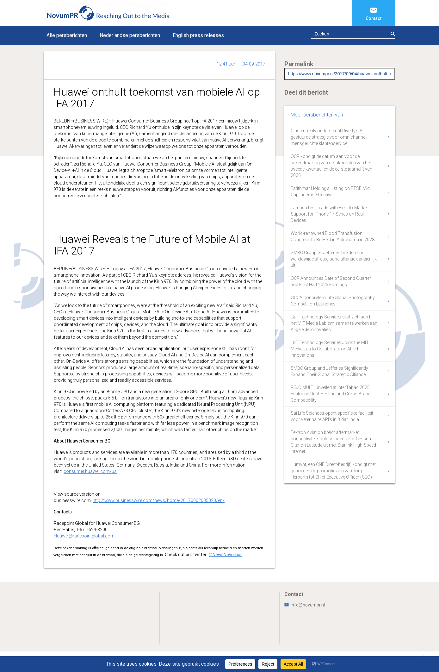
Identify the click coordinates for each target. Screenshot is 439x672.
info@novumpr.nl (304, 604)
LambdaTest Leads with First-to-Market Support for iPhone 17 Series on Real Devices (329, 214)
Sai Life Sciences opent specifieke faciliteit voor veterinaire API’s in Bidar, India (332, 416)
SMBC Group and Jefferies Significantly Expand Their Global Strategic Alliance (329, 371)
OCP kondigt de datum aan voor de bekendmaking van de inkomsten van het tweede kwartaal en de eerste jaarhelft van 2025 (331, 166)
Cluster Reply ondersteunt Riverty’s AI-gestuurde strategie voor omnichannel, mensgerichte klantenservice (329, 137)
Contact (373, 18)
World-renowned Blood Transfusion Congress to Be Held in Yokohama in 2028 (332, 236)
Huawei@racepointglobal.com (84, 535)
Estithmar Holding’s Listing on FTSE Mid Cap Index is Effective (330, 191)
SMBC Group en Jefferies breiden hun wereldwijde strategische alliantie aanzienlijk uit (334, 259)
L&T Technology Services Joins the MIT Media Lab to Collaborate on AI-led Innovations (330, 349)
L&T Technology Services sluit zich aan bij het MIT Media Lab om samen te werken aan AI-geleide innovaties (334, 323)
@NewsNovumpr (225, 554)
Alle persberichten (66, 35)
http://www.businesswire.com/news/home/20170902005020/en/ (159, 500)
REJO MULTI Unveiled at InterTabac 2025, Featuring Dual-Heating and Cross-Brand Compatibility (331, 394)
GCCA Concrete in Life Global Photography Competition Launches (333, 300)
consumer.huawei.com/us (90, 471)
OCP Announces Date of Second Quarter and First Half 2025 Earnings (331, 281)
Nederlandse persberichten (130, 35)
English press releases (198, 35)
